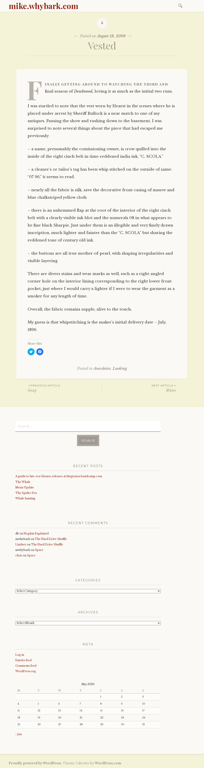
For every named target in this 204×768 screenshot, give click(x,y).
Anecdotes (102, 368)
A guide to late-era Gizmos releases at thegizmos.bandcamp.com (58, 476)
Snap (65, 388)
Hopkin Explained (36, 533)
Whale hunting (25, 498)
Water (139, 388)
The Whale (22, 482)
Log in (19, 654)
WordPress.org (25, 671)
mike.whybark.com (43, 5)
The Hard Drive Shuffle (51, 539)
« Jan (18, 734)
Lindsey (20, 544)
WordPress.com (108, 763)
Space (39, 550)
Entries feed (23, 660)
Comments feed (25, 665)
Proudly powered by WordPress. (35, 763)
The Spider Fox (26, 493)
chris (18, 555)
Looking (120, 368)
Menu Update (24, 487)
